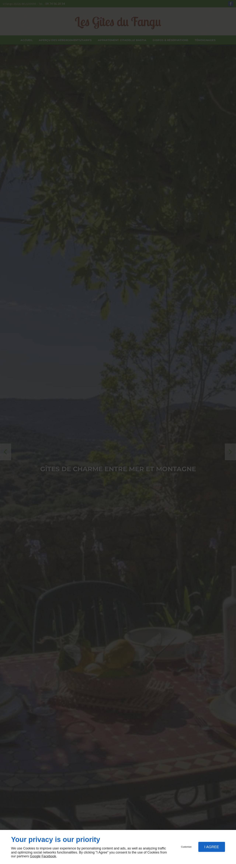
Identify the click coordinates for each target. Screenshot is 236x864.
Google (35, 856)
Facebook (48, 856)
